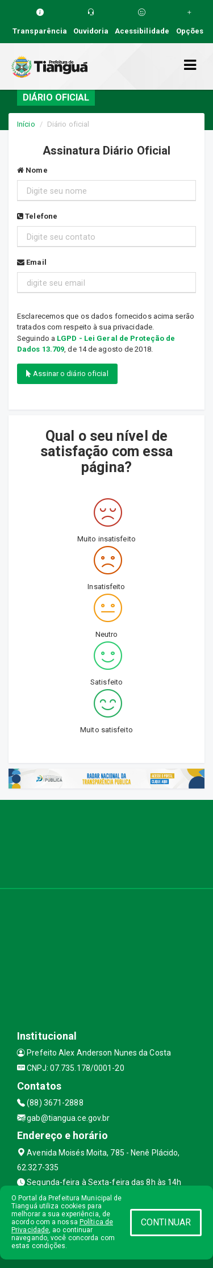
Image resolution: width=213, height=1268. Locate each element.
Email (32, 262)
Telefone (37, 216)
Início (26, 124)
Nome (32, 170)
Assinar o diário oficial (67, 373)
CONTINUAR (166, 1222)
